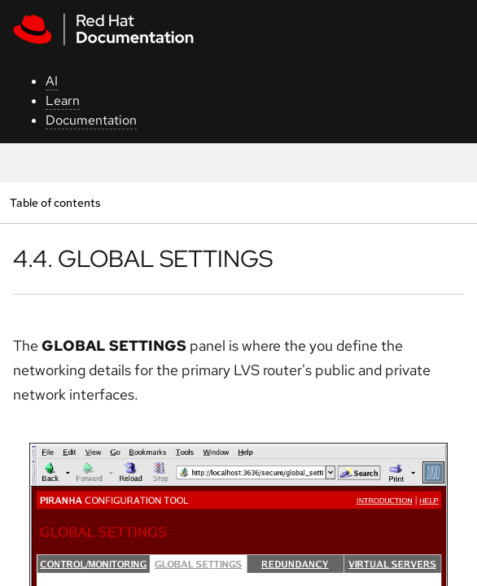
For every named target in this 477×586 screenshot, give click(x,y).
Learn (63, 100)
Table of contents (55, 202)
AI (52, 81)
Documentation (91, 120)
